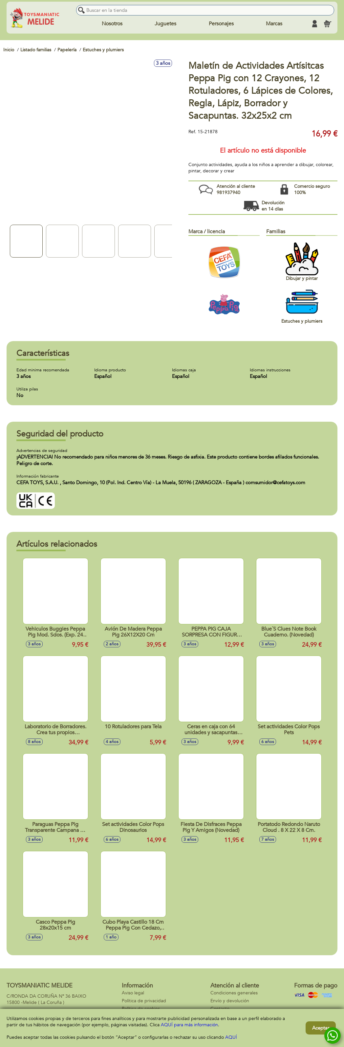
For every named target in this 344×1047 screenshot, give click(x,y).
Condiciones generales (234, 993)
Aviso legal (133, 993)
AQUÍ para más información (189, 1025)
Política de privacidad (144, 1001)
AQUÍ (231, 1037)
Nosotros (112, 23)
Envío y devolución (229, 1001)
